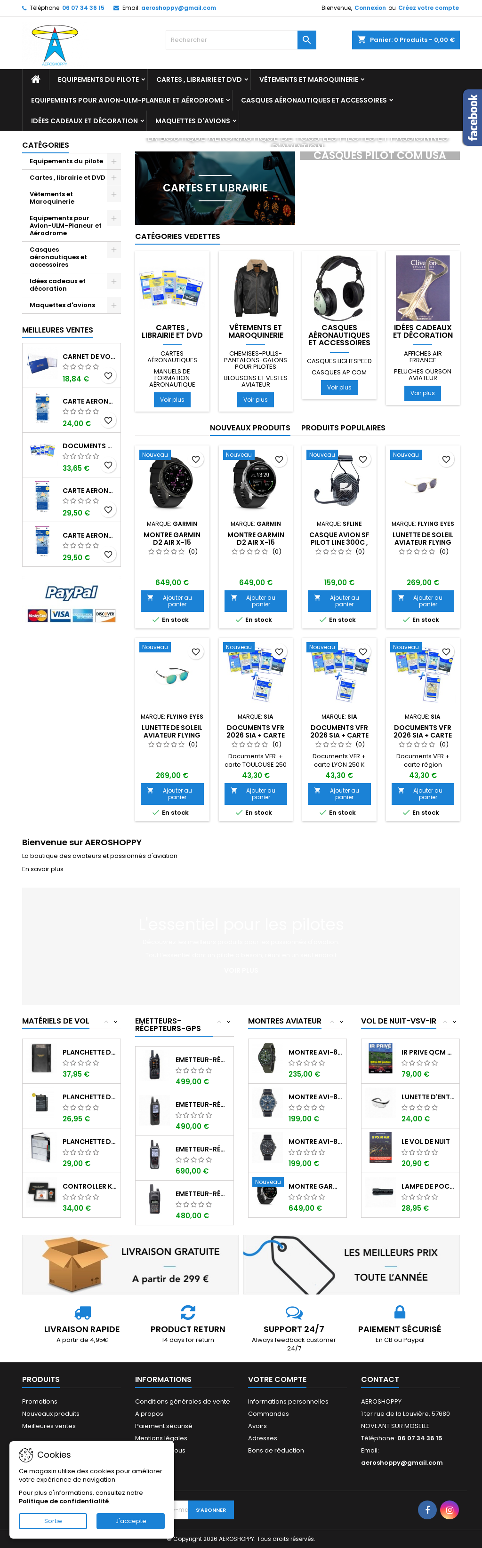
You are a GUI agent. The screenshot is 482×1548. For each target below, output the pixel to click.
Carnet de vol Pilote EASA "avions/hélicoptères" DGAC (90, 356)
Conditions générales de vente (182, 1401)
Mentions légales (161, 1438)
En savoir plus (43, 869)
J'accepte (130, 1520)
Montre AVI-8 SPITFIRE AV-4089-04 (316, 1097)
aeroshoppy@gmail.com (178, 8)
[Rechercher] (241, 40)
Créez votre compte (428, 8)
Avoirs (257, 1425)
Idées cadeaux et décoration (84, 121)
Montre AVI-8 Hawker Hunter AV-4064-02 (316, 1052)
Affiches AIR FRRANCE (423, 357)
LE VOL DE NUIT (426, 1141)
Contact (380, 1379)
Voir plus (172, 400)
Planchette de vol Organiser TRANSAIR (90, 1141)
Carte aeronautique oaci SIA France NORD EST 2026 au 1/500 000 (90, 401)
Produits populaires (343, 427)
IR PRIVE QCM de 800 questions (429, 1052)
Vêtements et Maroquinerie (308, 79)
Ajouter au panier (169, 601)
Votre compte (277, 1379)
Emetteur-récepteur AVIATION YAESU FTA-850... (203, 1060)
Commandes (268, 1413)
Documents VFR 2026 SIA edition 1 (90, 446)
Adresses (262, 1438)
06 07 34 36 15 (83, 8)
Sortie (53, 1520)
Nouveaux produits (250, 427)
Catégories (45, 145)
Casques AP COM (339, 372)
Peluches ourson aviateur (422, 374)
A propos (149, 1413)
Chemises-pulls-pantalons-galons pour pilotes (255, 360)
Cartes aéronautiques (172, 357)
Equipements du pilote (98, 79)
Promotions (39, 1401)
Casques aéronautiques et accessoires (314, 100)
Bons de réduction (276, 1450)
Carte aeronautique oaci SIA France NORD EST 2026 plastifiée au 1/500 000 (90, 490)
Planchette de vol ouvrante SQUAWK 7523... (90, 1097)
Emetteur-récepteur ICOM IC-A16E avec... (203, 1194)
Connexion (370, 8)
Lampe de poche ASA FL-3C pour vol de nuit (429, 1186)
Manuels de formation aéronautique (172, 378)
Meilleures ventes (49, 1425)
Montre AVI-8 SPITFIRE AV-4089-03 (316, 1141)
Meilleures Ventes (57, 330)
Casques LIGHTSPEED (339, 361)
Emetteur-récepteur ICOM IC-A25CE (203, 1104)
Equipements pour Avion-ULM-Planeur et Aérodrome (127, 100)
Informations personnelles (288, 1401)
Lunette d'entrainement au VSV (429, 1097)
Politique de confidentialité (64, 1501)
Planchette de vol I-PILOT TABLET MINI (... (90, 1052)
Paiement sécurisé (164, 1425)
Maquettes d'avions (192, 121)
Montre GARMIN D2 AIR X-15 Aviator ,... (316, 1186)
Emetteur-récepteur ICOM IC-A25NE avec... (203, 1149)
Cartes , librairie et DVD (199, 79)
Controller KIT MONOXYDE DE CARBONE (90, 1186)
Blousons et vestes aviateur (256, 381)
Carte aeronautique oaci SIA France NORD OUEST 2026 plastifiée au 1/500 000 (90, 535)
